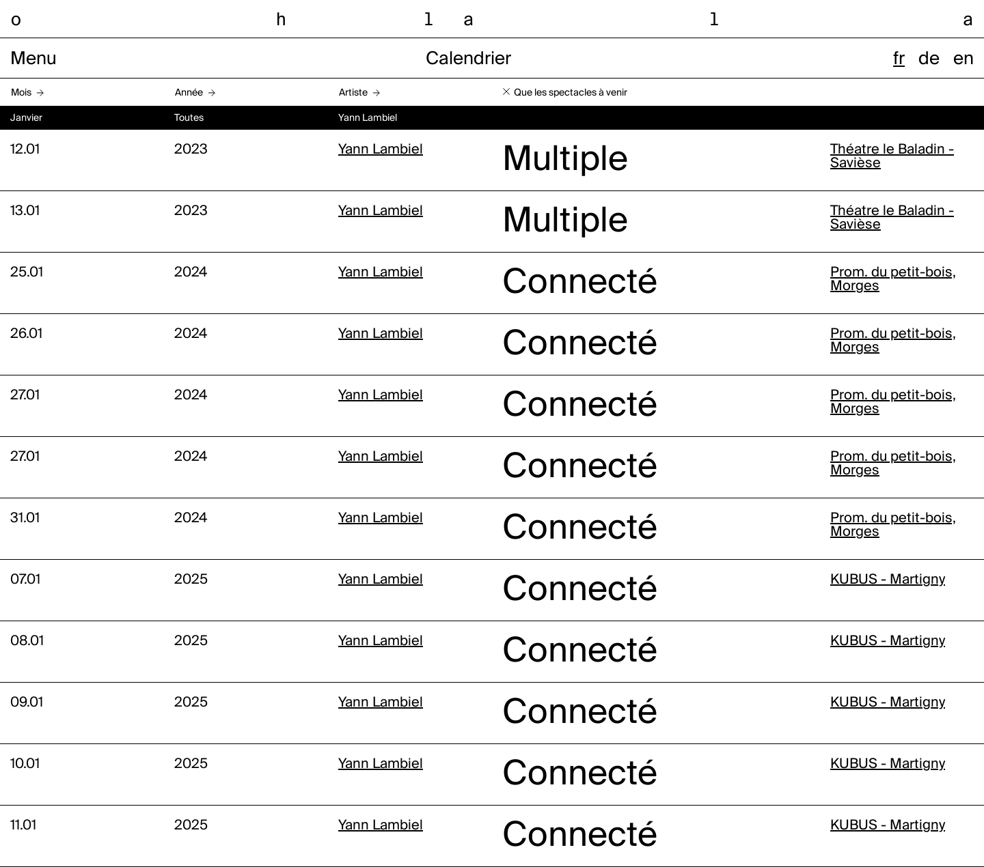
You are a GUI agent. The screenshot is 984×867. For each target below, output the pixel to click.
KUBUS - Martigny (887, 580)
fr (899, 59)
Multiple (565, 160)
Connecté (579, 283)
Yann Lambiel (380, 150)
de (929, 59)
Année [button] (189, 93)
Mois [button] (21, 93)
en (963, 59)
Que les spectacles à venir (570, 93)
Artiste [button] (353, 93)
